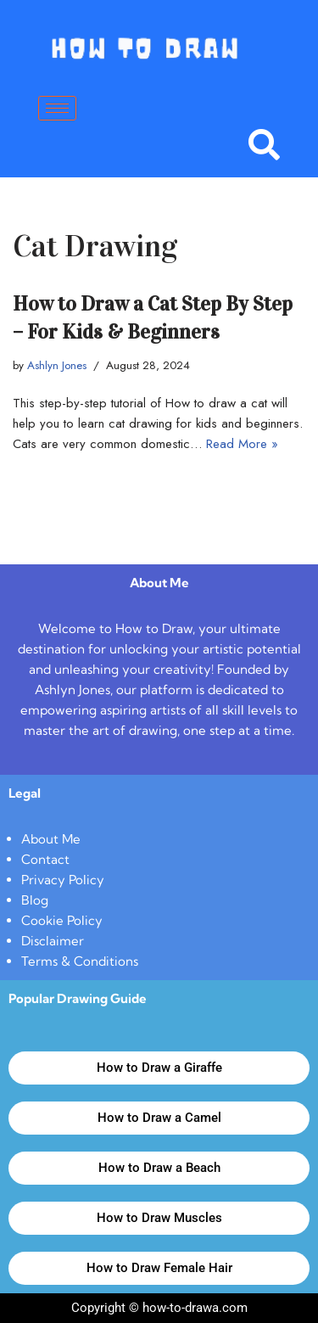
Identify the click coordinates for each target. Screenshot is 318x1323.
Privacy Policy (62, 880)
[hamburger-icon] (57, 108)
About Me (51, 839)
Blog (34, 900)
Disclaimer (52, 941)
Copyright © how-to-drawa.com (159, 1307)
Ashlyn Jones (56, 365)
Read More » (242, 443)
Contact (45, 859)
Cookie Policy (62, 920)
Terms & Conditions (79, 961)
